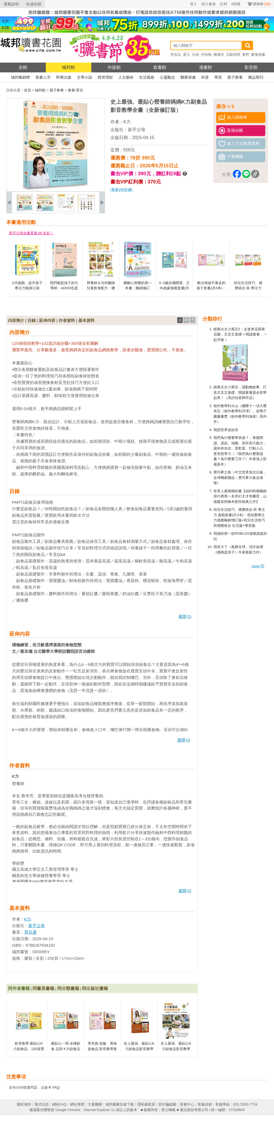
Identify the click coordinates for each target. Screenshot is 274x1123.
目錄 (32, 320)
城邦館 (68, 67)
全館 (23, 67)
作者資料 (67, 320)
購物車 (261, 4)
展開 (184, 616)
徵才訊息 (42, 1104)
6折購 (235, 4)
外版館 (114, 67)
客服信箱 (205, 1104)
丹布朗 (206, 54)
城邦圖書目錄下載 (120, 1104)
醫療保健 (188, 77)
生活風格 (146, 77)
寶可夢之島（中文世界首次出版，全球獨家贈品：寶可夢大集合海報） (240, 477)
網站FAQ (59, 1104)
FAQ (55, 1087)
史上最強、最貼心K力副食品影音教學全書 (176, 1048)
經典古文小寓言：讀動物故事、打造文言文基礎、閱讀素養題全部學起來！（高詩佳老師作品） (240, 392)
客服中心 (187, 1104)
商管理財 (105, 77)
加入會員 (208, 4)
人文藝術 (126, 77)
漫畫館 (205, 67)
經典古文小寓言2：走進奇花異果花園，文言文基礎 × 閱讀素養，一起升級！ (240, 334)
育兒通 (30, 932)
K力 (127, 121)
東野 (245, 54)
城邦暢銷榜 (20, 77)
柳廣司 (218, 54)
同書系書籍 (43, 988)
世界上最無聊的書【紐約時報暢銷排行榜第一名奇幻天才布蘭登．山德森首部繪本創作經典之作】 (240, 496)
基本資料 (86, 320)
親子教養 (235, 77)
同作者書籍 (19, 988)
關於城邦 (24, 1104)
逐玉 (186, 54)
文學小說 (84, 77)
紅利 (223, 4)
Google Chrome (67, 1110)
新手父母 (136, 129)
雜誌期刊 (255, 77)
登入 (193, 4)
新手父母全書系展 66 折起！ (31, 233)
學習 (218, 77)
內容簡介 (16, 320)
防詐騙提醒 (167, 1104)
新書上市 (43, 77)
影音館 (251, 67)
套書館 (159, 67)
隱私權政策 (146, 1104)
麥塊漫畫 (258, 54)
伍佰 (195, 54)
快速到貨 (33, 4)
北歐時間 (233, 54)
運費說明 (11, 4)
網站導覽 (77, 1104)
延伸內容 (47, 320)
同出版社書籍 (95, 988)
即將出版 (63, 77)
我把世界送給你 (225, 430)
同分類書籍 (68, 988)
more (258, 566)
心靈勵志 (167, 77)
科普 (205, 77)
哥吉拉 (175, 54)
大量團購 (95, 1104)
